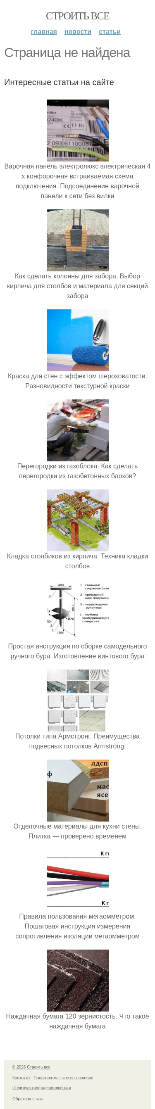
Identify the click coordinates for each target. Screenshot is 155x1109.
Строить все (77, 16)
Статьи (110, 31)
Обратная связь (27, 1099)
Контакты (21, 1078)
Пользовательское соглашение (63, 1078)
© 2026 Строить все (31, 1067)
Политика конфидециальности (41, 1087)
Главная (44, 31)
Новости (77, 31)
